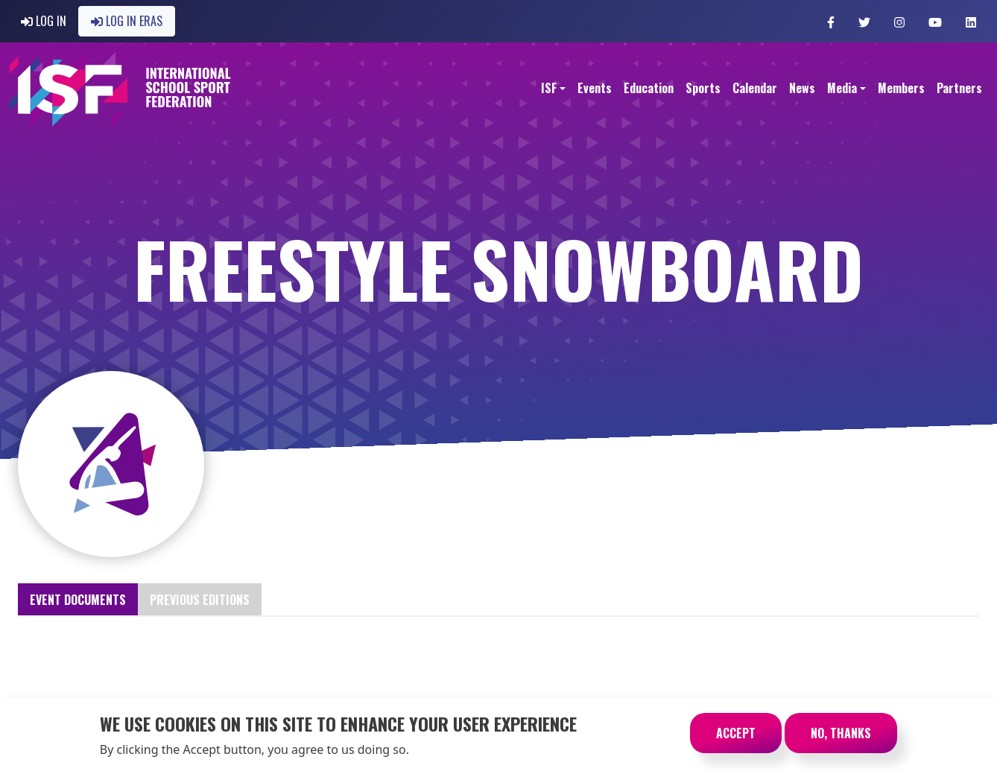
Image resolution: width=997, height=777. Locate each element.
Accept (736, 740)
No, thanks (841, 740)
